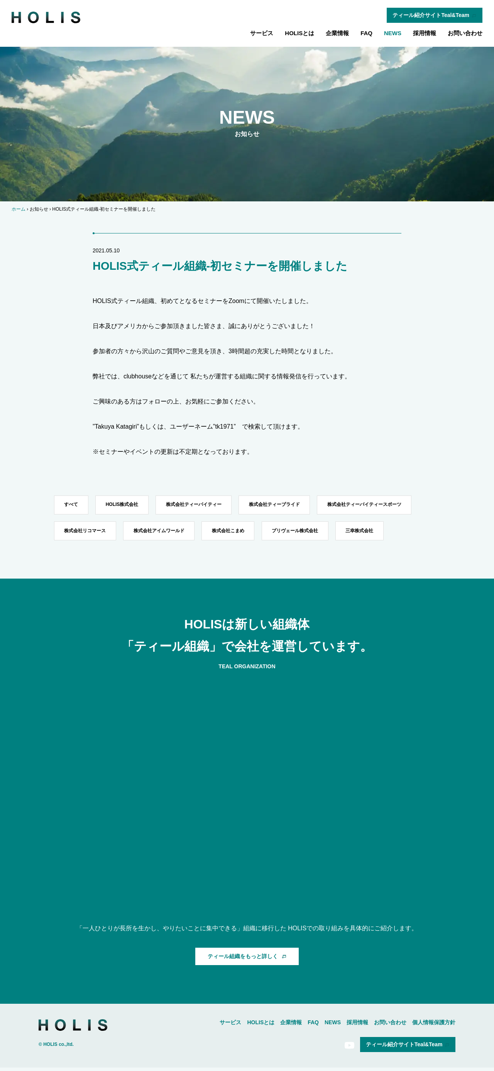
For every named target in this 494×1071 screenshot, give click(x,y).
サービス (261, 33)
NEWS (392, 33)
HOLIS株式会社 (125, 505)
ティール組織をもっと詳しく (247, 959)
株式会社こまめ (234, 532)
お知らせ (39, 209)
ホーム (18, 209)
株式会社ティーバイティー (200, 505)
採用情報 (424, 33)
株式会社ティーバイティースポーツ (376, 505)
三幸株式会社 (371, 532)
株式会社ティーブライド (283, 505)
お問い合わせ (465, 33)
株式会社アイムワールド (162, 532)
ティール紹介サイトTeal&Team (434, 15)
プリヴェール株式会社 (304, 532)
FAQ (366, 33)
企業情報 (337, 33)
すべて (72, 505)
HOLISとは (299, 33)
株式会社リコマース (86, 532)
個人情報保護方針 (433, 1025)
